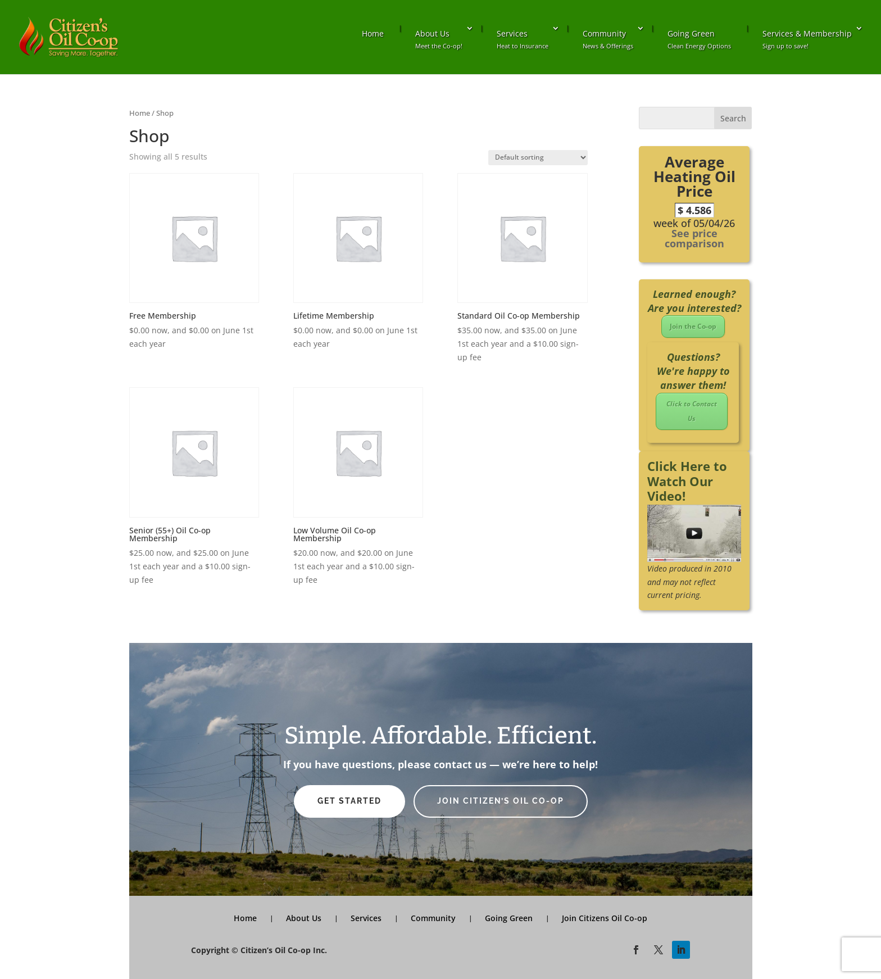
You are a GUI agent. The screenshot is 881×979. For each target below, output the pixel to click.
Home (373, 33)
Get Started (349, 800)
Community (608, 39)
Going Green (699, 39)
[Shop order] (538, 157)
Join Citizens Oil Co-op (604, 918)
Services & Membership (807, 39)
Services (522, 39)
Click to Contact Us (691, 411)
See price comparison (694, 238)
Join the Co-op (693, 326)
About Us (438, 39)
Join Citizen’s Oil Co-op (500, 800)
